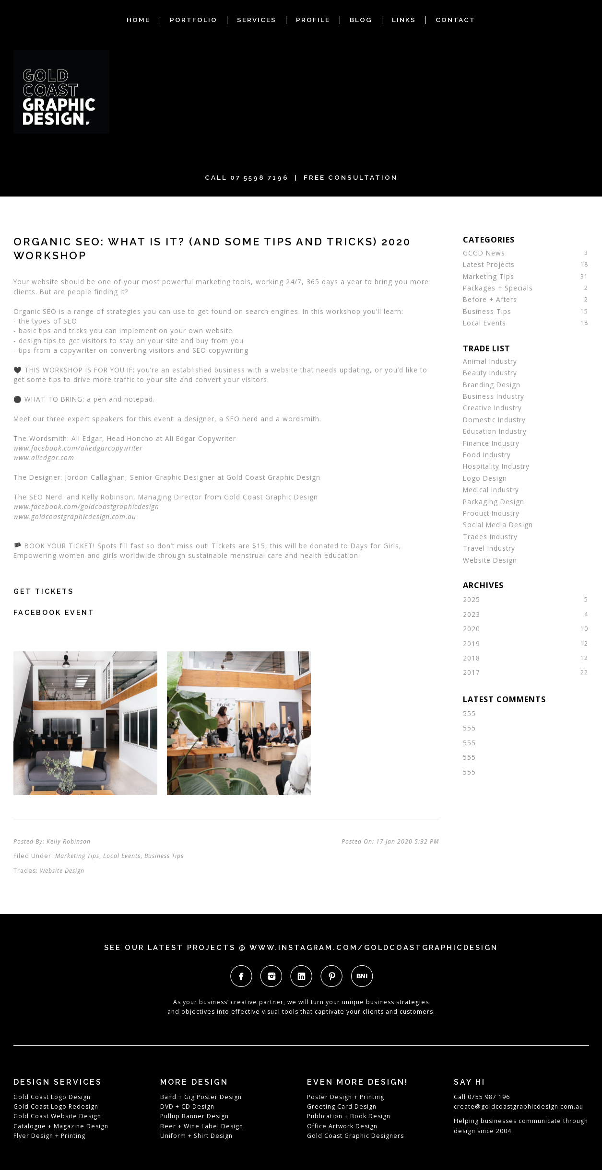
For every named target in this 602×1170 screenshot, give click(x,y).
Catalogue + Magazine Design (60, 1126)
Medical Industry (491, 489)
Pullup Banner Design (194, 1116)
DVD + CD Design (187, 1106)
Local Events (122, 856)
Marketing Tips (77, 856)
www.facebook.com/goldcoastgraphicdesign (86, 506)
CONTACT (455, 19)
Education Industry (495, 431)
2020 (471, 628)
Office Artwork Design (342, 1126)
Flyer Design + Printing (49, 1136)
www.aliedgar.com (43, 457)
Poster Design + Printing (345, 1097)
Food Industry (487, 454)
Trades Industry (490, 536)
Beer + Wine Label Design (201, 1126)
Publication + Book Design (348, 1116)
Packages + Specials (498, 287)
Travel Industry (489, 548)
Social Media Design (498, 524)
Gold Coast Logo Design (52, 1097)
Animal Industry (490, 361)
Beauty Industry (490, 372)
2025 (471, 599)
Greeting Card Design (342, 1106)
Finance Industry (491, 443)
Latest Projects (489, 264)
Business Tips (164, 856)
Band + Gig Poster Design (201, 1097)
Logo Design (485, 478)
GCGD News (484, 252)
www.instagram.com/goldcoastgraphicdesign (373, 947)
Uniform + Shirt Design (196, 1136)
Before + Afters (490, 299)
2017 (471, 672)
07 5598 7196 (259, 177)
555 (469, 713)
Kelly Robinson (69, 841)
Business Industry (493, 396)
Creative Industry (492, 407)
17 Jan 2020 (407, 841)
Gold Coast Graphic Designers (355, 1136)
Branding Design (491, 384)
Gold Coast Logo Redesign (55, 1106)
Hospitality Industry (496, 466)
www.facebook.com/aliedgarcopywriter (77, 447)
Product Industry (491, 513)
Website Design (62, 871)
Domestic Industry (494, 419)
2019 (471, 643)
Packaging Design (493, 501)
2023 (471, 614)
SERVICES (256, 19)
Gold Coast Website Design (57, 1116)
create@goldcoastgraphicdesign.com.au (518, 1106)
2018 (471, 657)
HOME (138, 19)
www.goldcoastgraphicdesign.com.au (74, 516)
